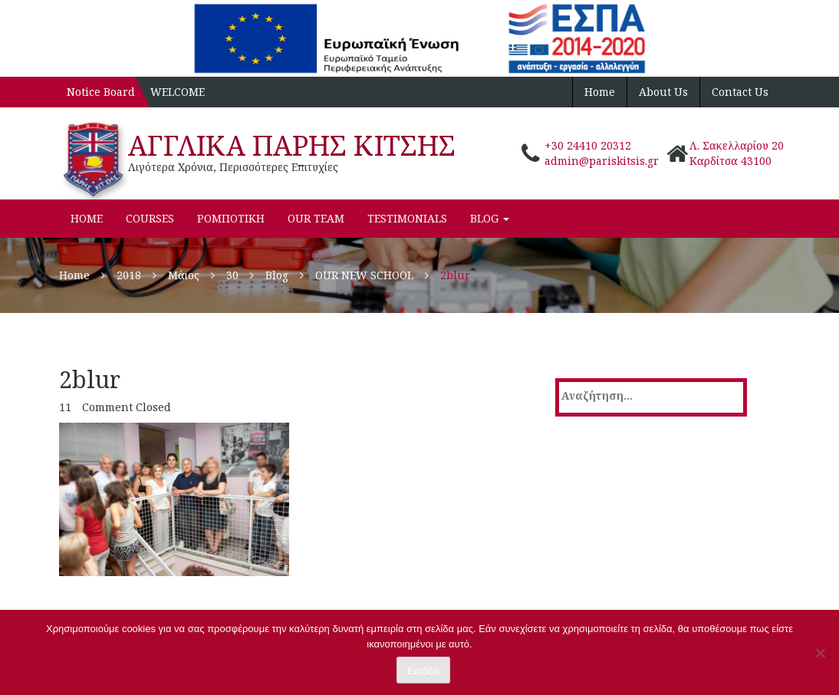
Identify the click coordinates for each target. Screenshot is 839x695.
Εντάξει (423, 671)
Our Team (316, 218)
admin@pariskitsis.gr (602, 160)
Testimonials (407, 218)
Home (599, 91)
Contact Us (740, 91)
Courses (150, 218)
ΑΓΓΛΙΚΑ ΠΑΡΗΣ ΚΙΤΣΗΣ (292, 145)
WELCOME (177, 91)
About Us (663, 91)
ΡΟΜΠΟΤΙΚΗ (231, 218)
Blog (489, 218)
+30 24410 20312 (588, 145)
